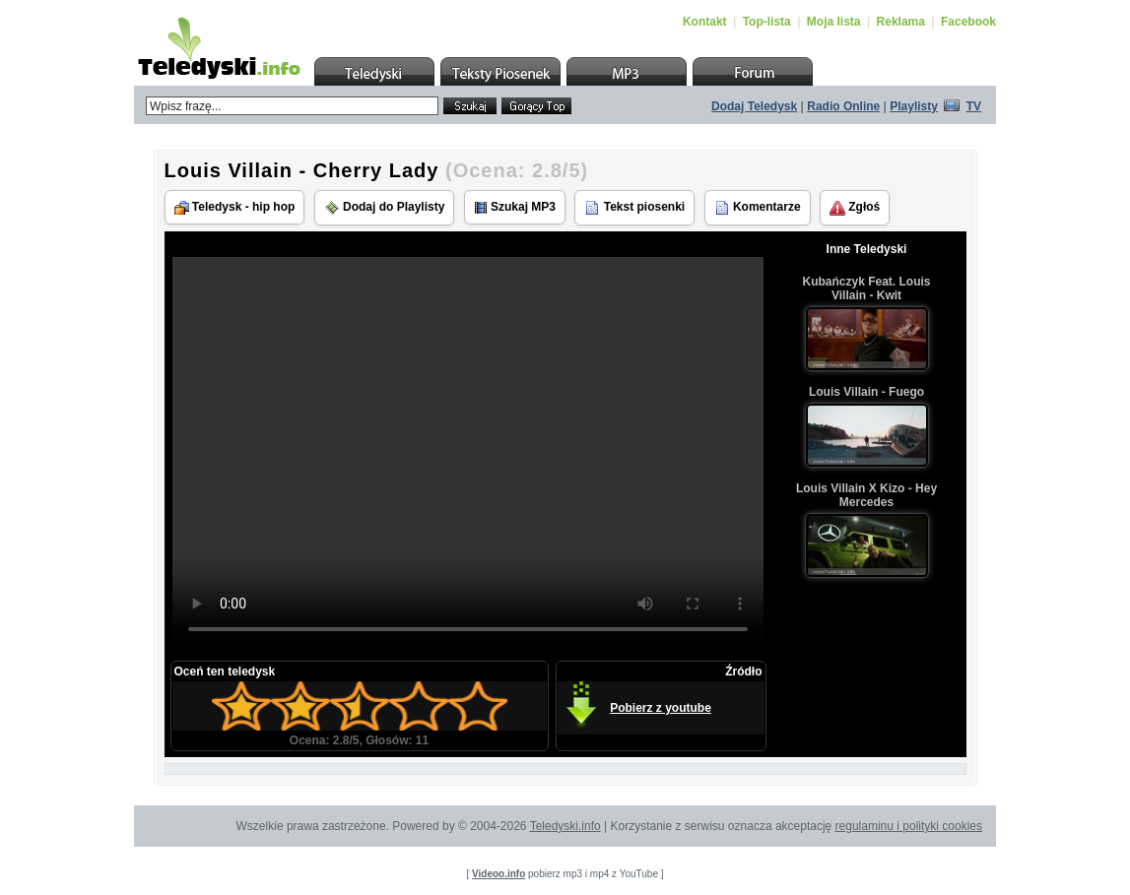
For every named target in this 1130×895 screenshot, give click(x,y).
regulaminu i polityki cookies (908, 826)
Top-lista (767, 22)
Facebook (968, 22)
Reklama (901, 22)
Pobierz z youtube (660, 708)
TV (973, 106)
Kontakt (705, 22)
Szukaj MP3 (515, 207)
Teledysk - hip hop (235, 207)
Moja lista (834, 22)
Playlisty (914, 106)
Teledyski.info (565, 826)
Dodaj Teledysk (754, 106)
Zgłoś (855, 208)
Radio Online (843, 106)
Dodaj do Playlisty (384, 208)
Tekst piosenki (634, 208)
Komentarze (757, 208)
